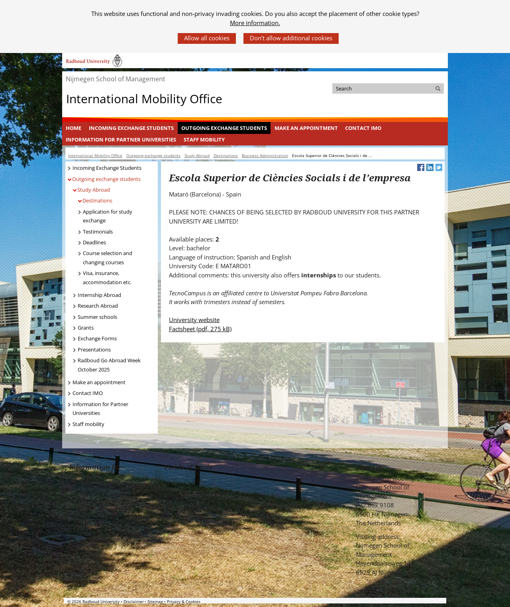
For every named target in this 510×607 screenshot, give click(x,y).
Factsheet (200, 329)
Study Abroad (93, 189)
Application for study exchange (107, 216)
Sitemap (155, 601)
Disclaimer (134, 601)
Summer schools (97, 316)
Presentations (94, 349)
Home (73, 128)
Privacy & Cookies (183, 601)
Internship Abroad (99, 295)
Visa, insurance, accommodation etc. (107, 277)
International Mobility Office (144, 99)
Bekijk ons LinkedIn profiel (383, 586)
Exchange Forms (97, 338)
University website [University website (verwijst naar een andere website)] (194, 320)
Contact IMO (363, 128)
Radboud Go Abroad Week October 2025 (109, 365)
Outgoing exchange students (224, 128)
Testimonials (98, 231)
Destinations (97, 200)
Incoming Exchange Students (131, 128)
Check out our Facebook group (360, 586)
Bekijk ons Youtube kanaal (395, 586)
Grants (86, 327)
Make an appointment (306, 128)
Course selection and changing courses (107, 257)
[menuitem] (73, 128)
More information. (255, 23)
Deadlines (94, 242)
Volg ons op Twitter (372, 586)
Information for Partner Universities (121, 139)
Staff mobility (204, 139)
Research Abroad (98, 305)
